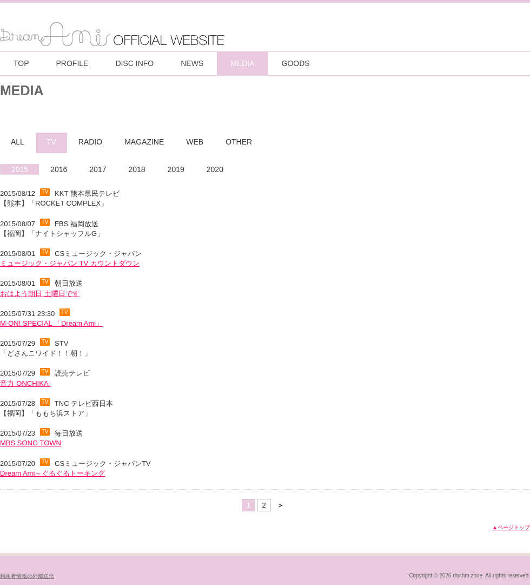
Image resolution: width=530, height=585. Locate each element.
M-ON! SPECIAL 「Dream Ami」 (51, 323)
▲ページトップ (511, 527)
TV (51, 141)
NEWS (192, 63)
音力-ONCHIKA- (25, 383)
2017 (97, 169)
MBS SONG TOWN (30, 443)
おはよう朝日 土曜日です (40, 294)
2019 (176, 169)
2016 (58, 169)
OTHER (239, 141)
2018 (136, 169)
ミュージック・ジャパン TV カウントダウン (70, 263)
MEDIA (242, 63)
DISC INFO (134, 63)
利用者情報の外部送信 (27, 576)
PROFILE (72, 63)
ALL (17, 141)
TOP (21, 63)
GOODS (296, 63)
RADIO (90, 141)
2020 (215, 169)
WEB (194, 141)
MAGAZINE (144, 141)
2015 (19, 169)
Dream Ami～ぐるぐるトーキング (52, 473)
